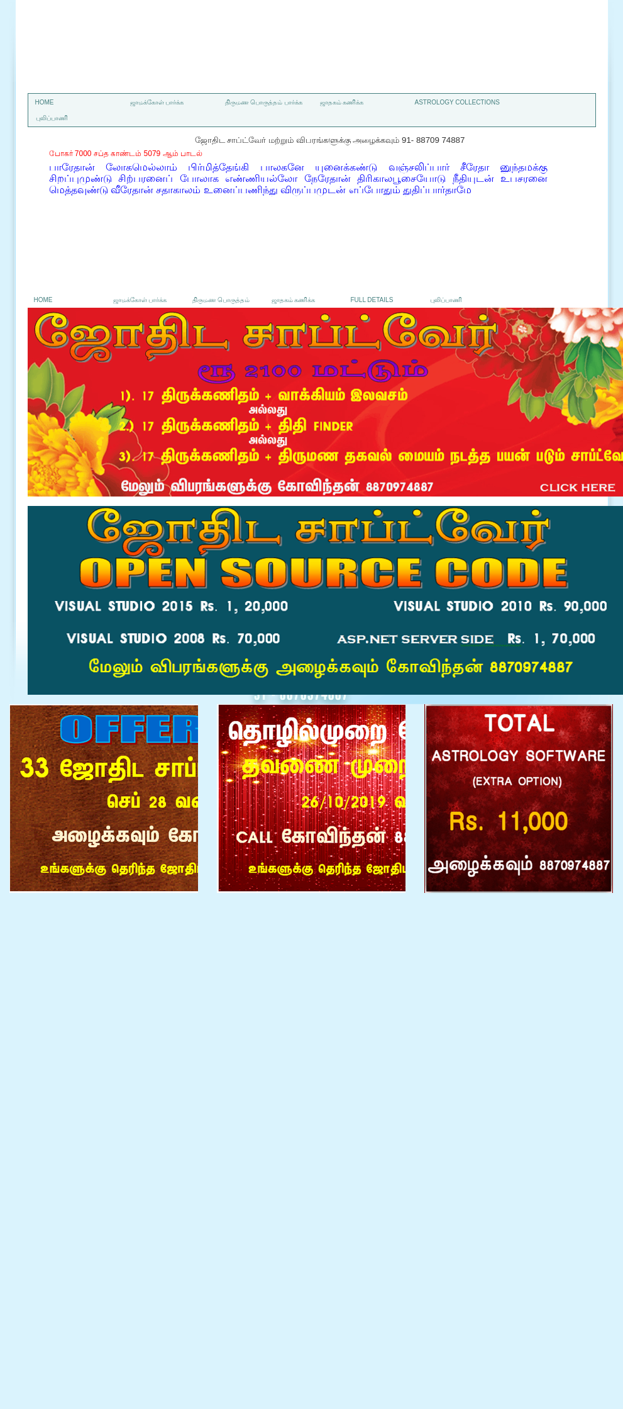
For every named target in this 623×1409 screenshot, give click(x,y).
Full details (372, 299)
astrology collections (457, 102)
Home (44, 102)
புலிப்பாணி (52, 118)
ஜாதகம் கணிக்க (342, 102)
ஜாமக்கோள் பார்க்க (157, 102)
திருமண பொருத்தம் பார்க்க (264, 102)
